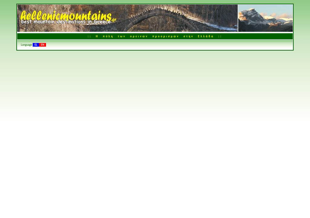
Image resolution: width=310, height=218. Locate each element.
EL (36, 45)
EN (42, 45)
